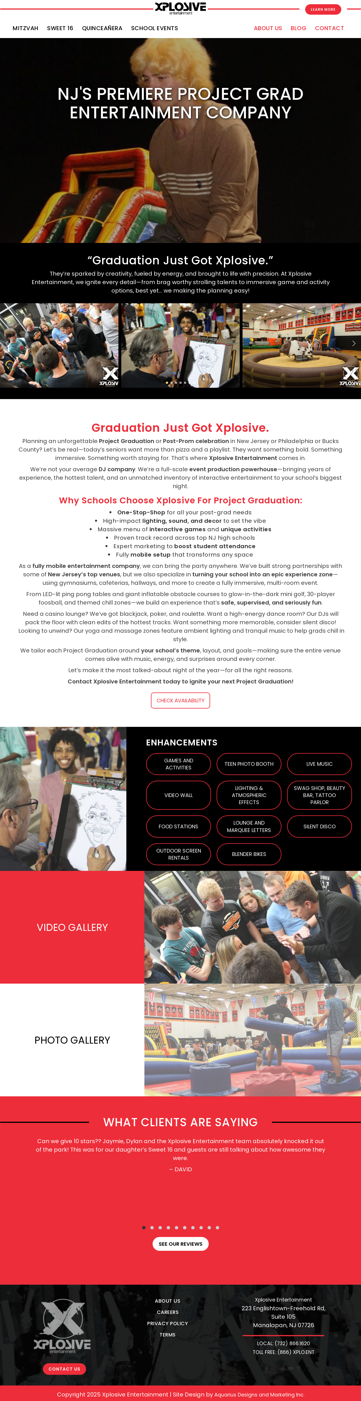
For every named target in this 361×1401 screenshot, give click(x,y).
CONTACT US (64, 1312)
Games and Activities (178, 764)
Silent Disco (319, 826)
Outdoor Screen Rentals (178, 854)
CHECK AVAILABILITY (180, 700)
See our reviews (180, 1243)
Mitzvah (26, 28)
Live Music (320, 763)
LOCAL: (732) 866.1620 (283, 1343)
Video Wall (178, 795)
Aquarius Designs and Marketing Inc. (259, 1392)
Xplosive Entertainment (283, 1299)
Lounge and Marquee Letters (249, 826)
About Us (268, 28)
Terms (168, 1334)
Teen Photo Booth (249, 763)
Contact (329, 28)
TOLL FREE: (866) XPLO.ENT (283, 1352)
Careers (168, 1312)
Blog (298, 28)
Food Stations (178, 826)
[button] (7, 343)
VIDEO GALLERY (72, 927)
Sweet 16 (60, 28)
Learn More (323, 9)
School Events (154, 28)
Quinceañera (102, 28)
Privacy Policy (167, 1323)
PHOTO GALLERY (72, 1040)
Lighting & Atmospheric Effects (249, 795)
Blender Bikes (249, 854)
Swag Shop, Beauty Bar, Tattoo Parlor (319, 795)
